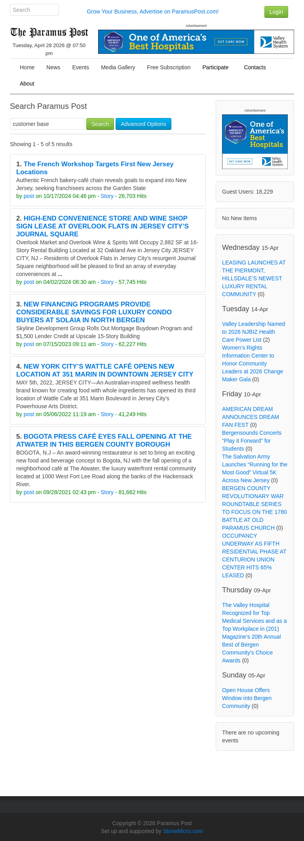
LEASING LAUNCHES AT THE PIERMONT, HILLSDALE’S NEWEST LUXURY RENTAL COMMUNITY (254, 278)
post (29, 196)
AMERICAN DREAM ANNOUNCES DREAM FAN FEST (250, 417)
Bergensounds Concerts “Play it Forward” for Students (251, 441)
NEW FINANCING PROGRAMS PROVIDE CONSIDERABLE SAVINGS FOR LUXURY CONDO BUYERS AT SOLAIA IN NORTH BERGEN (94, 312)
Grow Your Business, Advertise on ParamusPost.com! (152, 11)
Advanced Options (143, 124)
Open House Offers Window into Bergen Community (247, 698)
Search (100, 124)
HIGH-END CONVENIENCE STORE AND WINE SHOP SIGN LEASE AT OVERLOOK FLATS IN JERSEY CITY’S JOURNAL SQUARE (102, 226)
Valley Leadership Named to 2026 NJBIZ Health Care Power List (253, 332)
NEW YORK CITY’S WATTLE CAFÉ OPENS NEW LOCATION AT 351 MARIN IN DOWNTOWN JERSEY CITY (105, 370)
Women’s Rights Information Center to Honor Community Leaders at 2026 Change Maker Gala (252, 363)
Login (276, 12)
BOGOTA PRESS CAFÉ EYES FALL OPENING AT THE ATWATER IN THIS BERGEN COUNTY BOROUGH (104, 440)
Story (107, 196)
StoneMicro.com (183, 831)
